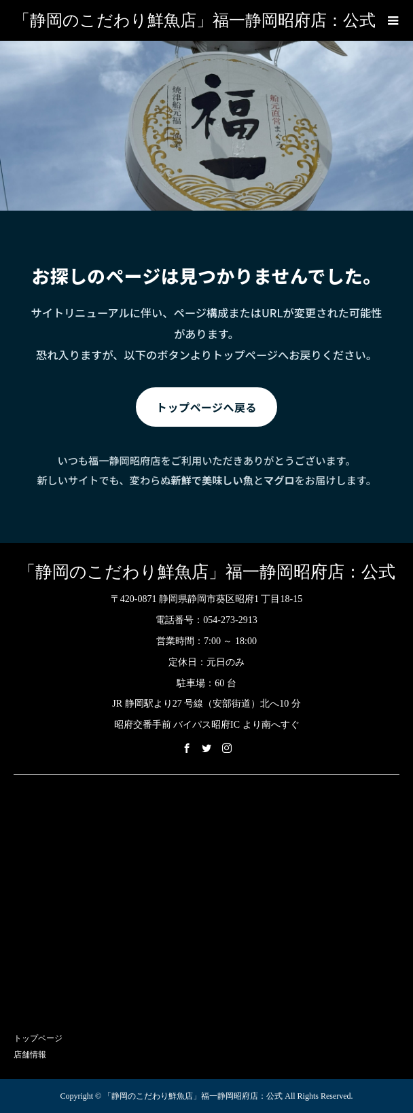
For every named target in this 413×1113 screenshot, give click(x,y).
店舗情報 (30, 1054)
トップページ (38, 1038)
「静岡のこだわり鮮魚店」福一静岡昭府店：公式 (195, 20)
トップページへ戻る (206, 407)
